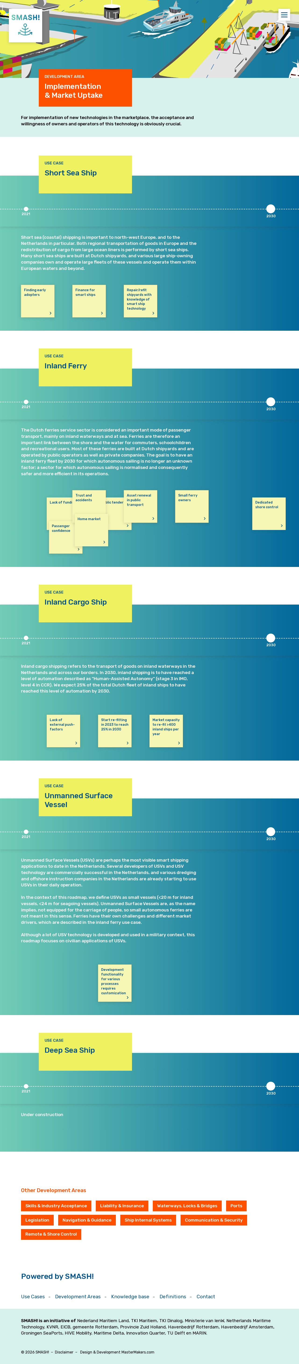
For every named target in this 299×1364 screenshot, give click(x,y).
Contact (206, 1296)
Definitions (173, 1296)
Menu (285, 14)
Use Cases (33, 1296)
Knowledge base (130, 1296)
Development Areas (78, 1296)
